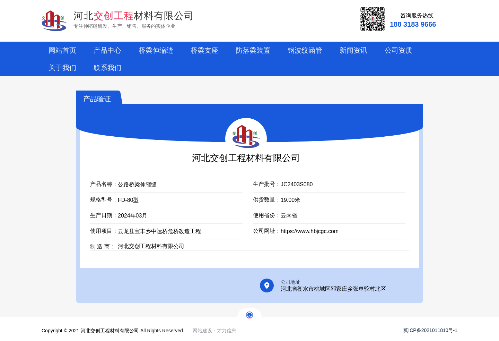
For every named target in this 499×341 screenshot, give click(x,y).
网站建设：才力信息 (214, 330)
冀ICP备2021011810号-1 (426, 330)
